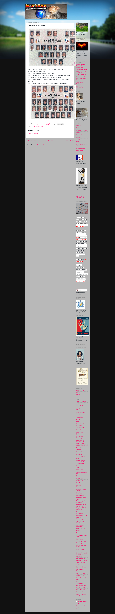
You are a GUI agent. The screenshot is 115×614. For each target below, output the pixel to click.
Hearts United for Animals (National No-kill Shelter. (81, 462)
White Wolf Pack (80, 589)
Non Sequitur (79, 539)
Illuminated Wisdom (81, 476)
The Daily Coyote (81, 567)
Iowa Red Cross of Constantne (81, 489)
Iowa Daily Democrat (79, 486)
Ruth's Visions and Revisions (81, 546)
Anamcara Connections (79, 416)
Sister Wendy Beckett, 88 (79, 83)
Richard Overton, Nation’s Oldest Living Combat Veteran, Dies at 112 (81, 67)
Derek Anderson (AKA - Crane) (80, 433)
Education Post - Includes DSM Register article (80, 441)
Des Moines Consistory (79, 437)
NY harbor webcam (81, 142)
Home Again (79, 469)
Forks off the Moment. (79, 448)
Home (50, 141)
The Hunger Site (80, 573)
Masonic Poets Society (80, 522)
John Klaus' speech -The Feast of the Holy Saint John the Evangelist (81, 507)
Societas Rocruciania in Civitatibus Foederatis (81, 554)
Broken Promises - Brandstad (81, 424)
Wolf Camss (79, 150)
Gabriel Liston (80, 452)
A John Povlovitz (80, 406)
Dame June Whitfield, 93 (79, 87)
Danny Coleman (80, 430)
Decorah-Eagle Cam (81, 130)
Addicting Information (79, 409)
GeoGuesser (79, 454)
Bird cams (79, 128)
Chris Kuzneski (80, 427)
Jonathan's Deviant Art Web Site (81, 512)
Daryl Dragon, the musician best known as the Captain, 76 (81, 73)
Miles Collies (79, 533)
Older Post (69, 141)
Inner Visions (79, 483)
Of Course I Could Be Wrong (81, 542)
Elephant (78, 132)
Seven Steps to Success (80, 550)
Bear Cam (78, 125)
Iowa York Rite (80, 495)
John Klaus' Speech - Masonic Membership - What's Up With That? (82, 500)
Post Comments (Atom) (41, 145)
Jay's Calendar (80, 390)
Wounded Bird (80, 592)
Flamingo (78, 137)
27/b (77, 403)
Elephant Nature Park (82, 445)
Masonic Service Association (80, 525)
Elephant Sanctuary (81, 135)
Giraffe (78, 139)
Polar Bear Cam (80, 148)
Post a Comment (33, 133)
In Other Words (80, 478)
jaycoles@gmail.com (82, 602)
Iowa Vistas (79, 493)
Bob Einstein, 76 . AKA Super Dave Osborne (81, 78)
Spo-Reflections (80, 562)
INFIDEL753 (79, 480)
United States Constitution (79, 582)
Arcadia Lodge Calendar (80, 393)
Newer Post (31, 141)
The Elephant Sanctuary (79, 570)
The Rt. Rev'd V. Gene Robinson (80, 196)
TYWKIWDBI (80, 575)
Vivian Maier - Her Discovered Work (81, 586)
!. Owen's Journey (81, 401)
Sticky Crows (79, 564)
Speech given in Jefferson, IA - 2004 (81, 559)
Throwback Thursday (37, 126)
